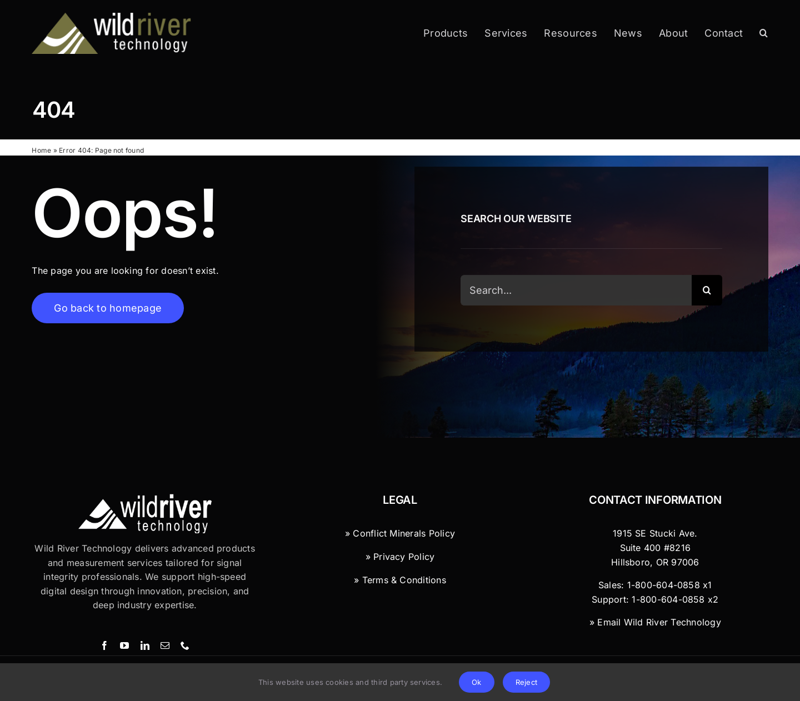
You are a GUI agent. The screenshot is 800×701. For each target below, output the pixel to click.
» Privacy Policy (400, 556)
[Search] (707, 291)
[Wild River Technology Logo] (145, 498)
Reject (526, 682)
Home (41, 150)
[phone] (185, 645)
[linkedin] (145, 645)
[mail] (165, 645)
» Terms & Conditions (400, 579)
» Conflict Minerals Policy (400, 533)
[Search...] (576, 291)
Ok (476, 682)
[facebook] (104, 645)
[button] (763, 33)
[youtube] (124, 645)
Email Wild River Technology (659, 622)
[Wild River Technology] (113, 17)
